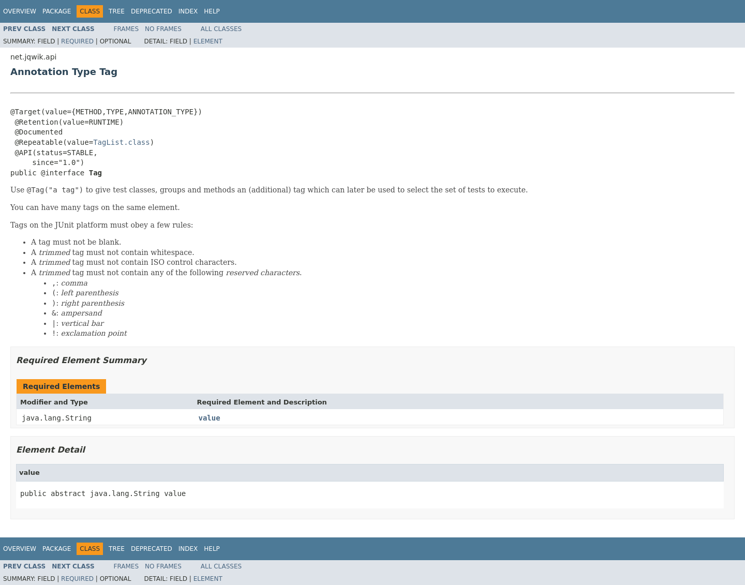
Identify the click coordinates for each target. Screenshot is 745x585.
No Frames (163, 29)
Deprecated (151, 11)
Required (77, 41)
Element (207, 41)
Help (212, 11)
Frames (126, 29)
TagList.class (121, 142)
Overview (19, 11)
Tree (117, 11)
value (209, 418)
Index (188, 11)
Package (56, 11)
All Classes (221, 29)
